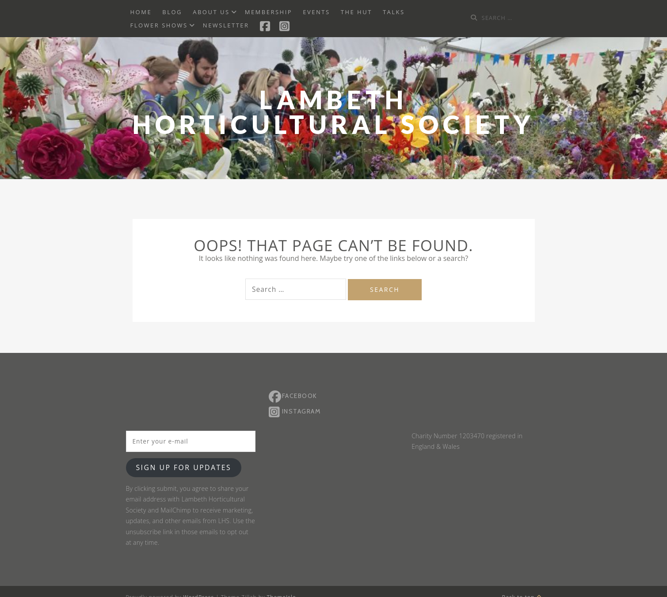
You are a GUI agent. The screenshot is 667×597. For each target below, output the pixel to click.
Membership (268, 12)
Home (141, 12)
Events (316, 12)
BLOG (172, 12)
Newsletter (226, 25)
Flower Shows (159, 25)
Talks (394, 12)
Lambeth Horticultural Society (333, 112)
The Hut (356, 12)
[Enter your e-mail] (190, 441)
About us (211, 12)
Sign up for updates (183, 467)
